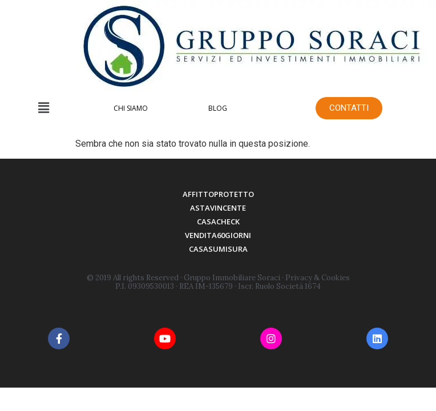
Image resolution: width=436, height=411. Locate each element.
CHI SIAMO (131, 108)
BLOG (217, 108)
